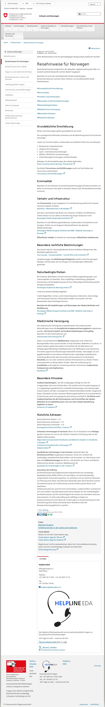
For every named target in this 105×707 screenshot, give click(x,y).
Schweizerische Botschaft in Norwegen (54, 445)
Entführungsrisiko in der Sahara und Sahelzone (57, 528)
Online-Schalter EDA (33, 664)
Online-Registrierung (48, 549)
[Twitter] (41, 514)
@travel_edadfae (50, 647)
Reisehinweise (32, 28)
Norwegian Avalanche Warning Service (54, 287)
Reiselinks (42, 371)
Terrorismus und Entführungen (51, 173)
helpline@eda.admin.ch (51, 587)
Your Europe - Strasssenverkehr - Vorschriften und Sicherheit (63, 255)
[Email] (51, 514)
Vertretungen (19, 28)
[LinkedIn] (43, 514)
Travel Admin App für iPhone (51, 537)
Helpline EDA (43, 448)
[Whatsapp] (48, 514)
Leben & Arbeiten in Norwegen (49, 28)
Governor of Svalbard (47, 407)
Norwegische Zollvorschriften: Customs (54, 427)
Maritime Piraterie (45, 525)
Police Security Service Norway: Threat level (56, 164)
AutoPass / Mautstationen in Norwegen (54, 208)
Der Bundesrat (13, 3)
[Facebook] (38, 514)
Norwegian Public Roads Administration (55, 218)
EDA (26, 3)
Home (6, 42)
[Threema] (46, 514)
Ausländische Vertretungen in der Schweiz (55, 466)
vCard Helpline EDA (53, 642)
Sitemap (97, 666)
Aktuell (8, 28)
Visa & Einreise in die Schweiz (85, 28)
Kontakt (41, 559)
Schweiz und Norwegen (14, 36)
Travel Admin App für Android (52, 540)
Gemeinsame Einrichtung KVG (50, 336)
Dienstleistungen (67, 28)
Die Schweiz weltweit (43, 3)
